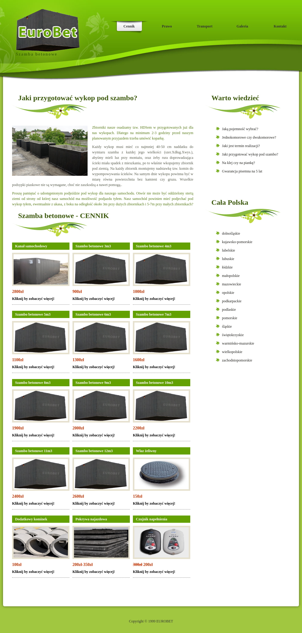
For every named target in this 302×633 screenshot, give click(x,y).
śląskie (227, 326)
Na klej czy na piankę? (238, 163)
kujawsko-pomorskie (237, 242)
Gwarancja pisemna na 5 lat (242, 171)
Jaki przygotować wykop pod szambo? (250, 154)
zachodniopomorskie (237, 360)
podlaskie (229, 309)
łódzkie (227, 267)
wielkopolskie (232, 352)
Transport (205, 26)
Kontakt (280, 26)
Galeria (242, 26)
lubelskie (228, 250)
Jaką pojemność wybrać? (240, 129)
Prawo (167, 26)
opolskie (228, 293)
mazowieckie (231, 284)
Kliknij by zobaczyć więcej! (33, 299)
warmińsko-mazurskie (238, 343)
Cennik (129, 26)
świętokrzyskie (233, 335)
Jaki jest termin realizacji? (241, 146)
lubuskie (228, 259)
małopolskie (231, 276)
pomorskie (229, 318)
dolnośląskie (231, 233)
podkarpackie (232, 301)
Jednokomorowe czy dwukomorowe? (249, 137)
